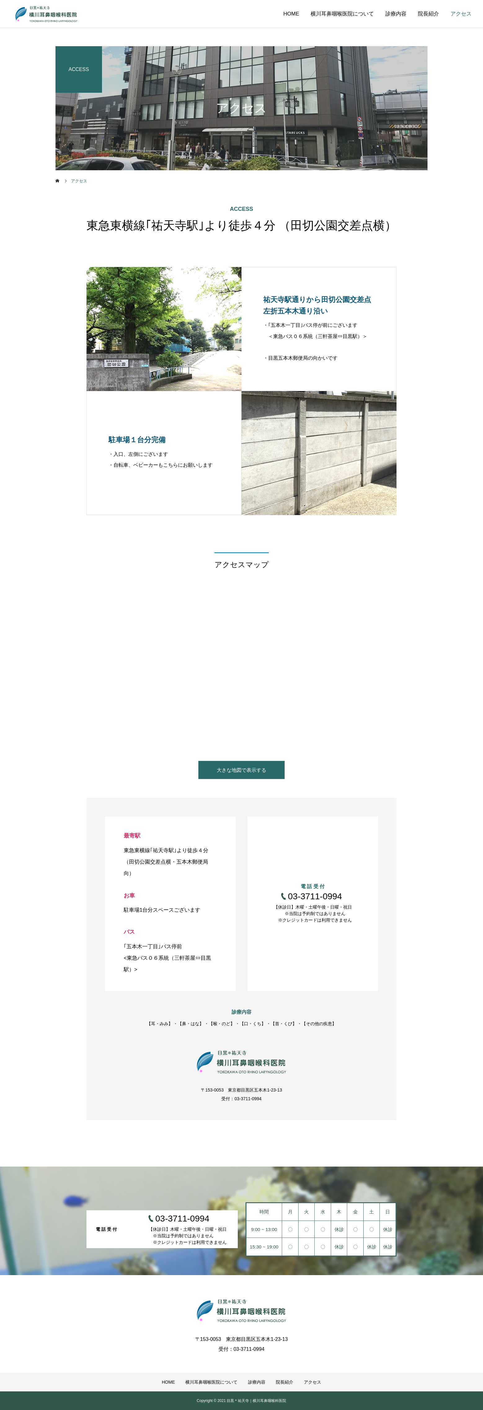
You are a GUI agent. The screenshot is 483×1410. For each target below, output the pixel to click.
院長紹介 (428, 14)
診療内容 (395, 14)
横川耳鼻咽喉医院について (342, 14)
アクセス (461, 14)
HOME (291, 14)
